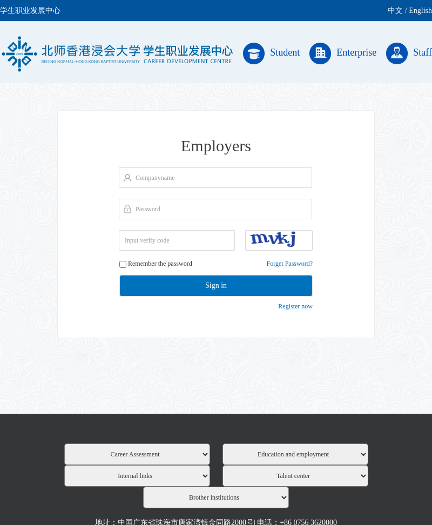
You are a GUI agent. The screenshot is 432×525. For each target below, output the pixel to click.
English (420, 10)
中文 (395, 10)
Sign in (216, 285)
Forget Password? (290, 263)
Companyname (155, 177)
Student (271, 53)
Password (148, 209)
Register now (295, 306)
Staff (409, 53)
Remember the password (160, 263)
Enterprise (342, 53)
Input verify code (147, 240)
